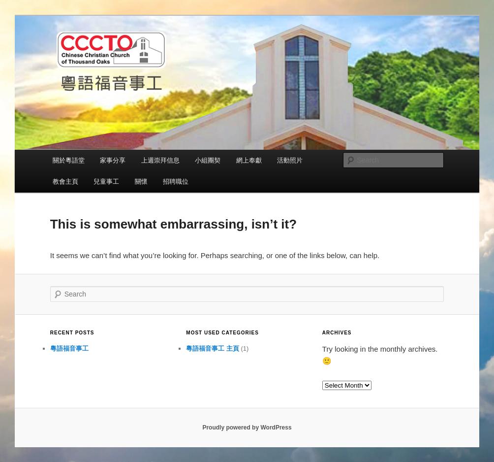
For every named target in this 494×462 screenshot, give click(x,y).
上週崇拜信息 (160, 160)
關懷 (141, 181)
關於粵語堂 (69, 160)
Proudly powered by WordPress (246, 427)
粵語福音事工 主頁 (212, 348)
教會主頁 (65, 181)
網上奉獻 (249, 160)
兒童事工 (106, 181)
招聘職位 (175, 181)
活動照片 (290, 160)
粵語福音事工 (69, 348)
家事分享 (112, 160)
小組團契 (207, 160)
